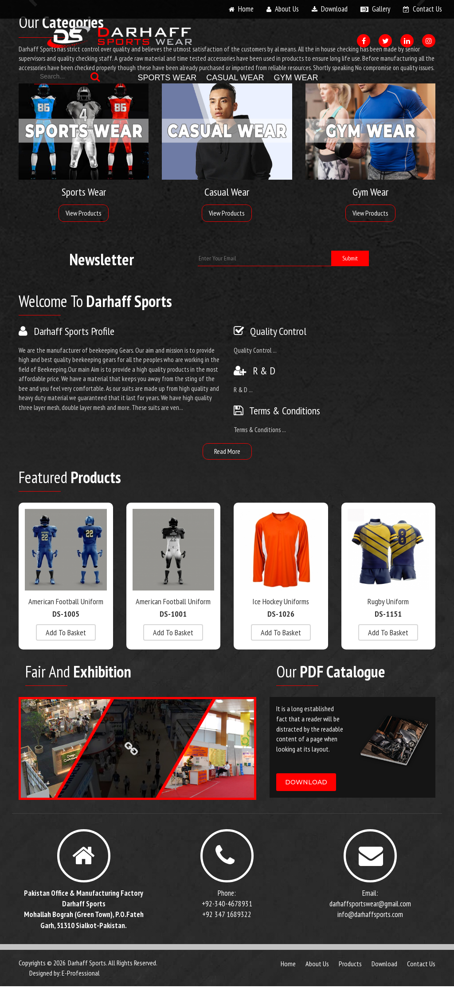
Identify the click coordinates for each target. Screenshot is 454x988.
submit (350, 258)
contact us (427, 9)
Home (288, 965)
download (334, 9)
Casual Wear (235, 77)
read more (227, 451)
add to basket (66, 632)
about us (287, 9)
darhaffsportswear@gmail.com (370, 905)
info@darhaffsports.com (370, 916)
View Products (84, 213)
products (350, 965)
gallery (381, 9)
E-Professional (81, 974)
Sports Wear (167, 77)
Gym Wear (296, 77)
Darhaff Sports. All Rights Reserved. (112, 964)
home (246, 9)
